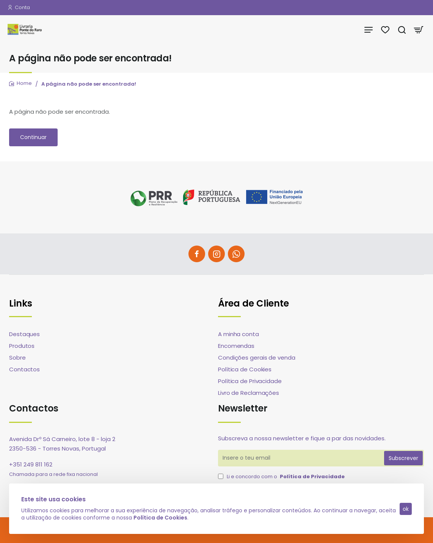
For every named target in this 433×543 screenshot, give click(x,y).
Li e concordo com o (282, 476)
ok (406, 509)
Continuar (33, 137)
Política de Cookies (160, 517)
